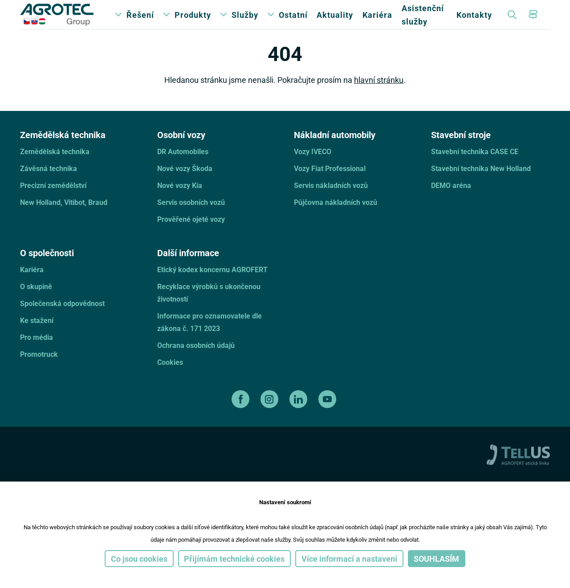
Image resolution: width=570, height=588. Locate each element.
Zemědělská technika (55, 166)
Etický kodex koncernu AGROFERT (212, 284)
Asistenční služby (423, 22)
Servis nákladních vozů (331, 200)
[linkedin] (299, 414)
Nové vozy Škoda (184, 183)
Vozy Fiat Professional (330, 183)
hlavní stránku (378, 94)
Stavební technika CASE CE (474, 166)
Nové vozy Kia (179, 200)
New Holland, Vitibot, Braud (63, 217)
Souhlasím (436, 558)
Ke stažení (36, 335)
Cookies (170, 377)
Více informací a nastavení (349, 558)
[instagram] (271, 414)
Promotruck (39, 369)
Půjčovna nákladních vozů (335, 217)
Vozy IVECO (312, 166)
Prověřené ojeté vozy (191, 234)
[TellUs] (518, 468)
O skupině (36, 301)
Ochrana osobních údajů (196, 360)
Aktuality (335, 22)
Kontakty (474, 22)
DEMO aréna (451, 200)
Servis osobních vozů (191, 217)
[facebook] (242, 414)
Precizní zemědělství (53, 200)
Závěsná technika (48, 183)
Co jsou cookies (139, 558)
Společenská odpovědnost (62, 318)
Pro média (36, 352)
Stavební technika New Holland (481, 183)
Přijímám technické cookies (234, 558)
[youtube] (328, 414)
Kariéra (377, 22)
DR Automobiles (182, 166)
